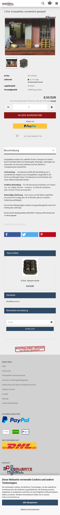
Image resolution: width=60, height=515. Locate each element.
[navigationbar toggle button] (56, 3)
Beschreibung (11, 150)
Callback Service (8, 389)
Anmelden (30, 329)
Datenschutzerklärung (10, 497)
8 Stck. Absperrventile (30, 281)
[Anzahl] (30, 107)
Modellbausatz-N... (13, 301)
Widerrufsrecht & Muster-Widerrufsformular (19, 385)
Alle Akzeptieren (30, 502)
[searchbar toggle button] (43, 3)
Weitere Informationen (30, 509)
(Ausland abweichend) (35, 82)
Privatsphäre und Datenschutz (13, 375)
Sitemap (5, 399)
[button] (8, 107)
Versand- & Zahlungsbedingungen (15, 380)
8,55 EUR (30, 286)
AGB (3, 366)
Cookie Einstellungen (10, 403)
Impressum (6, 371)
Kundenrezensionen (15, 224)
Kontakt (5, 394)
